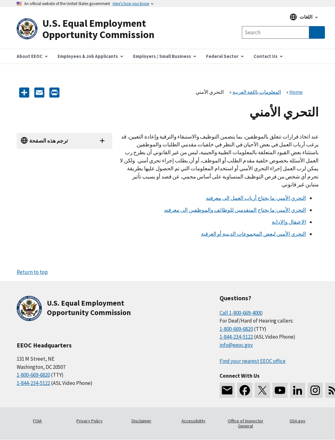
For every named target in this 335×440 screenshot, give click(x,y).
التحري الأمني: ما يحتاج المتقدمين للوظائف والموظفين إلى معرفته (235, 209)
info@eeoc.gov (236, 344)
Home (296, 92)
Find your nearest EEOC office (253, 361)
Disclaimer (141, 421)
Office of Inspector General (245, 423)
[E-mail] (39, 92)
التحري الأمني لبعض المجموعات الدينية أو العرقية (253, 233)
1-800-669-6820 (33, 374)
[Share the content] (24, 92)
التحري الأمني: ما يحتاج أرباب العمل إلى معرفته (256, 198)
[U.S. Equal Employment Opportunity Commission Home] (92, 29)
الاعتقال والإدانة (289, 221)
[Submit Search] (317, 32)
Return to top (32, 271)
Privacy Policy (89, 421)
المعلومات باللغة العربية (256, 92)
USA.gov (297, 421)
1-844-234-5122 (33, 383)
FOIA (37, 421)
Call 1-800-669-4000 (241, 312)
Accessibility (193, 421)
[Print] (54, 92)
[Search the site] (275, 32)
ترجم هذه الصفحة (48, 140)
